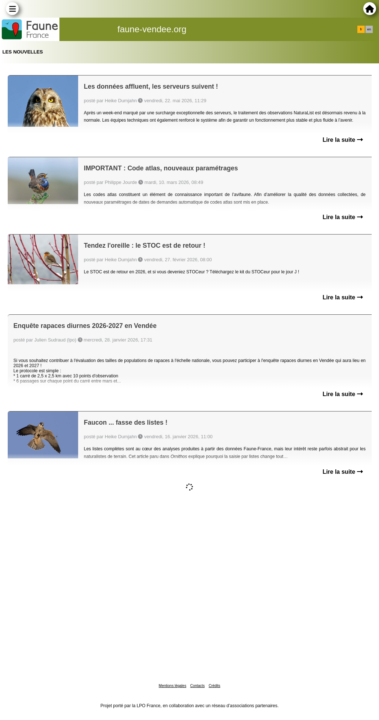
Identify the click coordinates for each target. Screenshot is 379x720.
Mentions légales (172, 686)
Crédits (215, 686)
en (369, 29)
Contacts (197, 686)
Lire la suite (342, 139)
